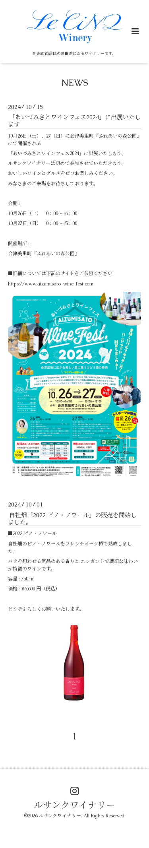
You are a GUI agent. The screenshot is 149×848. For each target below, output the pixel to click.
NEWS (74, 83)
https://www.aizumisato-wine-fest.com (50, 284)
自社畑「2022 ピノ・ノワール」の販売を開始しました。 (72, 518)
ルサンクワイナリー (74, 805)
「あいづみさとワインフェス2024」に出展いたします (74, 120)
